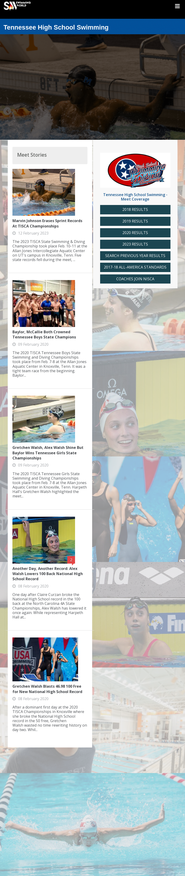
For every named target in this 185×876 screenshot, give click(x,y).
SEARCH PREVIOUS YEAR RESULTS (135, 256)
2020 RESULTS (135, 233)
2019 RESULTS (135, 221)
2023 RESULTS (135, 244)
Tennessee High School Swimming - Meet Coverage (135, 197)
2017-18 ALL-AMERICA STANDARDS (135, 267)
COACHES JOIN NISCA (135, 279)
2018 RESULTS (135, 209)
